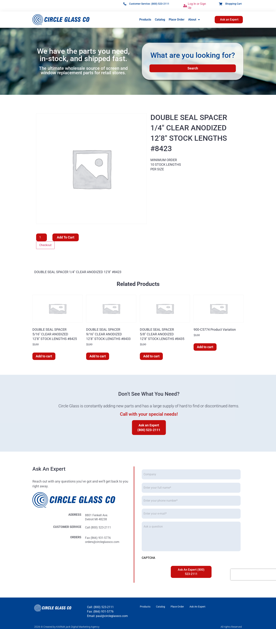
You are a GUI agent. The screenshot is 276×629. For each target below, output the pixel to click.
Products (145, 19)
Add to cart (65, 237)
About (194, 19)
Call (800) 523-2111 (23, 527)
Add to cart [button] (44, 356)
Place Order (176, 19)
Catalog (160, 19)
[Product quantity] (41, 237)
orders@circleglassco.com (28, 542)
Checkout (45, 245)
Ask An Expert (197, 606)
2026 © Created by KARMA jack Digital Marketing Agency (66, 626)
